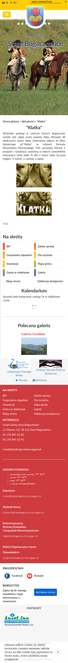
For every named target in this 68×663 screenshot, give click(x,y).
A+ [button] (15, 2)
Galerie (41, 272)
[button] (3, 2)
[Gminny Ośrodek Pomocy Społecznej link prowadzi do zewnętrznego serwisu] (50, 369)
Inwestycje (12, 263)
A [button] (11, 2)
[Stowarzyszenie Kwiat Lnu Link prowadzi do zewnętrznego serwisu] (17, 618)
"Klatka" (41, 121)
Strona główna (11, 121)
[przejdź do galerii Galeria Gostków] (34, 346)
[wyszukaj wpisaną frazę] (66, 1)
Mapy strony (13, 281)
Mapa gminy (44, 263)
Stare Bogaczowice (35, 44)
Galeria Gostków (33, 334)
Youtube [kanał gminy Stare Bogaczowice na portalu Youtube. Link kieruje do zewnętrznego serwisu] (35, 576)
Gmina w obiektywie (18, 272)
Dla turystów (45, 255)
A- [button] (7, 2)
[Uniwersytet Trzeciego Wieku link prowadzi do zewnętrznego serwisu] (19, 370)
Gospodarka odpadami (19, 255)
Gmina (35, 34)
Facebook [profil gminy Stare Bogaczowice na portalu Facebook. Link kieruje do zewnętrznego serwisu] (13, 576)
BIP (8, 246)
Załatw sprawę (46, 246)
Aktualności (28, 121)
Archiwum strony (45, 592)
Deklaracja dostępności (50, 281)
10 (49, 24)
